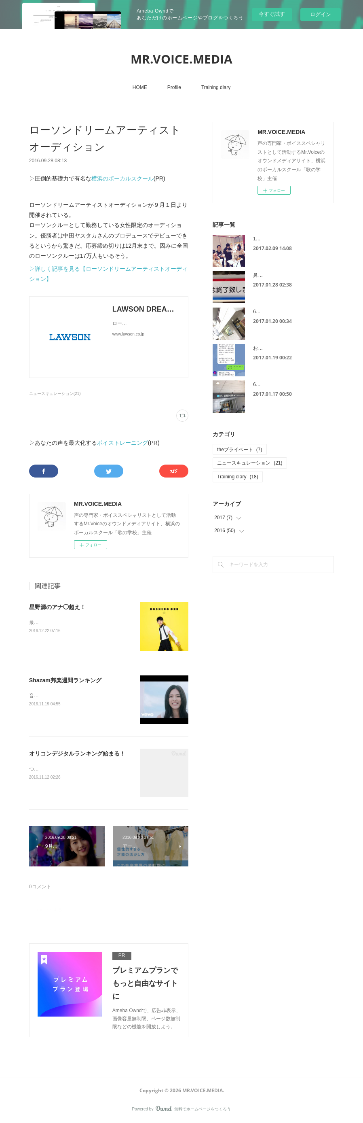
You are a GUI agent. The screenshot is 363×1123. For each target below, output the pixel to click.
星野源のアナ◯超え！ (57, 607)
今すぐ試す (272, 14)
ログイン (320, 14)
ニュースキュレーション (249, 463)
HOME (140, 87)
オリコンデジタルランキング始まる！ (77, 753)
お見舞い (262, 348)
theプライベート (239, 449)
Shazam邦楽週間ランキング (65, 680)
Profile (174, 87)
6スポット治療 (269, 384)
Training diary (215, 87)
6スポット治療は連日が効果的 (286, 311)
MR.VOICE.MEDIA (181, 59)
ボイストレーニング (122, 442)
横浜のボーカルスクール (122, 178)
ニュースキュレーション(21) (55, 393)
